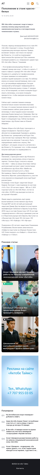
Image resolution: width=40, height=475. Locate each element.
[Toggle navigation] (28, 4)
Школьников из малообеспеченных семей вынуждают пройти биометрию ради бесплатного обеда (18, 347)
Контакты (20, 468)
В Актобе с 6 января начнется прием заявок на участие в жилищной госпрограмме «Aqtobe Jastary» (21, 432)
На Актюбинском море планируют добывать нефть (19, 416)
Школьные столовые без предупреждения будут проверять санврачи (15, 310)
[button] (36, 3)
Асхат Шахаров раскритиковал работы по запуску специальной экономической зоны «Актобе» (18, 274)
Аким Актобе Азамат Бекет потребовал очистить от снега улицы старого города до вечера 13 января (22, 423)
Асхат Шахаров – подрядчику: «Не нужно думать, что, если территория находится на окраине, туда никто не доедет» (21, 448)
